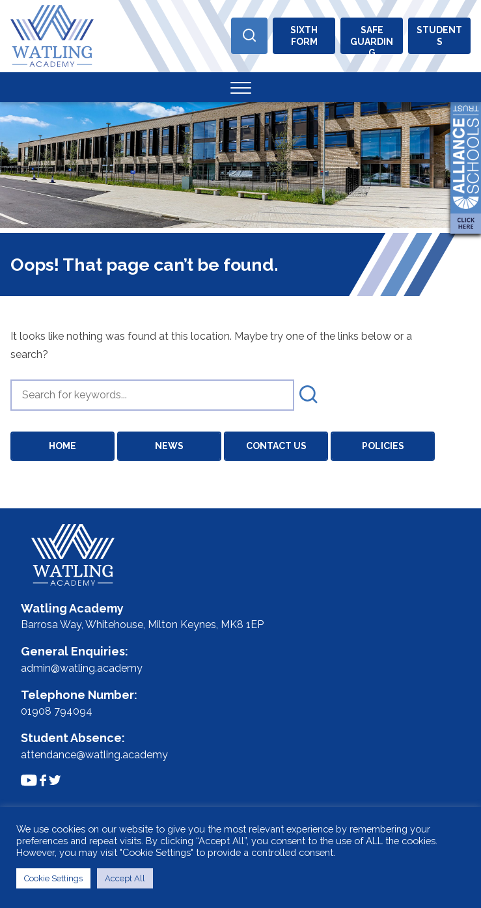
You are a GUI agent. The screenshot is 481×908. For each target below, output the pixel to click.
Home (62, 446)
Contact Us (276, 446)
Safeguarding (371, 39)
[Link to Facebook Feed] (43, 781)
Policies (383, 446)
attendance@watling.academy (94, 755)
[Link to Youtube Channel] (29, 780)
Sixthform (304, 36)
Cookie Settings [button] (53, 878)
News (169, 446)
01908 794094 (56, 711)
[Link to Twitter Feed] (55, 780)
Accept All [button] (125, 878)
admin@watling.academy (82, 668)
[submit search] (308, 395)
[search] (152, 395)
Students (439, 36)
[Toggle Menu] (240, 87)
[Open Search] (249, 36)
